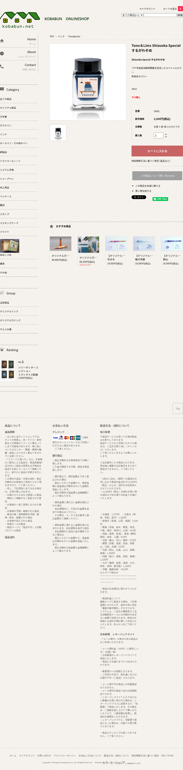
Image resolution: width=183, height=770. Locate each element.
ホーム (13, 755)
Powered (118, 762)
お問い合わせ (44, 755)
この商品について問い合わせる (157, 175)
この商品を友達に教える (148, 185)
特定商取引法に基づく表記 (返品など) (151, 160)
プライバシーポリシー (64, 755)
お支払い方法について (90, 755)
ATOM (170, 755)
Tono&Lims (74, 36)
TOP (52, 36)
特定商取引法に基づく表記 (145, 755)
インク (61, 36)
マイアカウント (147, 8)
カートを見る (173, 8)
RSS (163, 755)
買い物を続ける (143, 190)
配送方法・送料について (116, 755)
